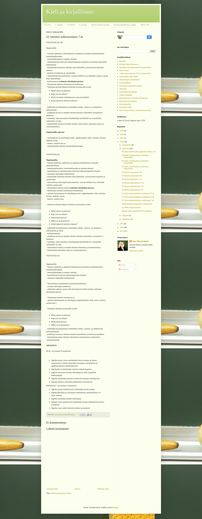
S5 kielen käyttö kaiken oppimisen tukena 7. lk (138, 152)
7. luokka (59, 25)
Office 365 (144, 25)
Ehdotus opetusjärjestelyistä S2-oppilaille (137, 211)
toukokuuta (126, 219)
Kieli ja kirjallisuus (70, 11)
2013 (122, 231)
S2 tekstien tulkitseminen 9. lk (132, 183)
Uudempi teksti (52, 489)
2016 (122, 142)
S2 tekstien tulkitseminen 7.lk (132, 190)
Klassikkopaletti (125, 104)
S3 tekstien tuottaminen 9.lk (132, 172)
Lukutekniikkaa (125, 83)
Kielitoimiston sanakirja (128, 101)
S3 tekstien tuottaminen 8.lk (132, 176)
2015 (122, 224)
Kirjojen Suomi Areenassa (128, 64)
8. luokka (71, 25)
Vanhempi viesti (103, 489)
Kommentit (124, 269)
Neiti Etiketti (124, 70)
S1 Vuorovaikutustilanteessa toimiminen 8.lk (138, 197)
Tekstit (122, 265)
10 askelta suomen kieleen (131, 207)
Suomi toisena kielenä (100, 25)
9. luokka (83, 25)
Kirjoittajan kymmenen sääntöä (130, 86)
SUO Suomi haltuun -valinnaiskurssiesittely (135, 110)
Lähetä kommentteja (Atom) (61, 493)
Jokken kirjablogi (125, 95)
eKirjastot (122, 89)
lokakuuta (126, 149)
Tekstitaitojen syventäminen (129, 80)
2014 (122, 227)
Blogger (115, 507)
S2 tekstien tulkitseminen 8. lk (132, 186)
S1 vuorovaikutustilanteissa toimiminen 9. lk (138, 193)
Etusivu (47, 25)
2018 (122, 134)
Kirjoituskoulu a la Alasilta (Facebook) (133, 98)
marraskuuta (126, 145)
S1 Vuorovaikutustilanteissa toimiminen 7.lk (138, 200)
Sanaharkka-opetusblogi (128, 92)
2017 (122, 138)
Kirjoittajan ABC (125, 107)
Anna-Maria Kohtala (140, 241)
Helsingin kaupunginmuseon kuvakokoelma (135, 67)
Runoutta (122, 61)
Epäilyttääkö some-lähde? (128, 77)
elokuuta (125, 215)
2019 (122, 131)
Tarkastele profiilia (136, 251)
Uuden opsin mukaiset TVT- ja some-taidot (135, 73)
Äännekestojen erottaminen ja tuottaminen (137, 204)
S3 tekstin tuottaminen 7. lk (131, 179)
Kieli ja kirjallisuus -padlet (125, 25)
